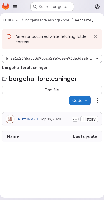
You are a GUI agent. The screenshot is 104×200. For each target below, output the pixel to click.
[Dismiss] (95, 36)
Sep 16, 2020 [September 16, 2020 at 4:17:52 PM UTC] (50, 119)
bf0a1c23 (27, 119)
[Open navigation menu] (15, 6)
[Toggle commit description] (75, 119)
